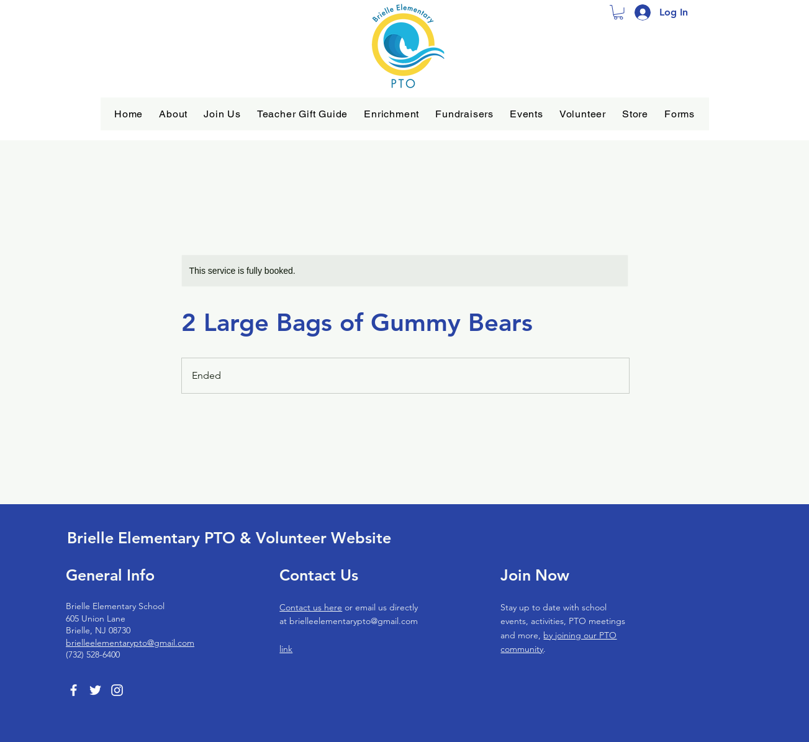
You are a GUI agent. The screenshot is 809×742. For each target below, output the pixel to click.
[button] (173, 113)
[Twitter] (95, 690)
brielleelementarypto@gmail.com (130, 642)
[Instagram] (117, 690)
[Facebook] (73, 690)
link (285, 648)
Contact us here (310, 607)
